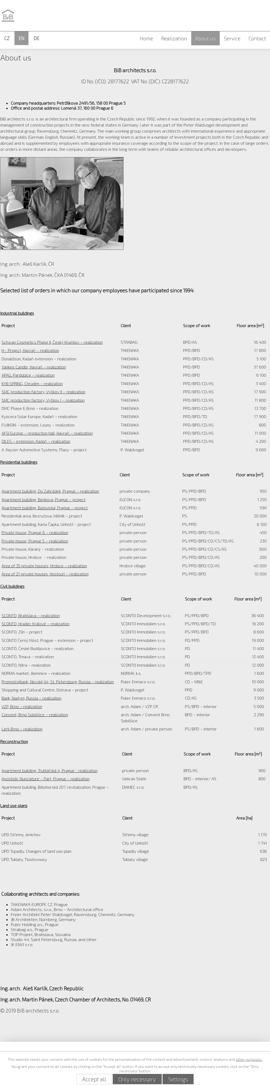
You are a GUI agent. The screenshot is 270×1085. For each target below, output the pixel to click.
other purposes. (249, 1059)
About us (205, 38)
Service (232, 38)
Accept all (94, 1079)
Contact (257, 38)
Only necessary (137, 1079)
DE (36, 38)
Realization (174, 38)
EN (21, 38)
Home (146, 38)
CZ (6, 38)
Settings (178, 1079)
